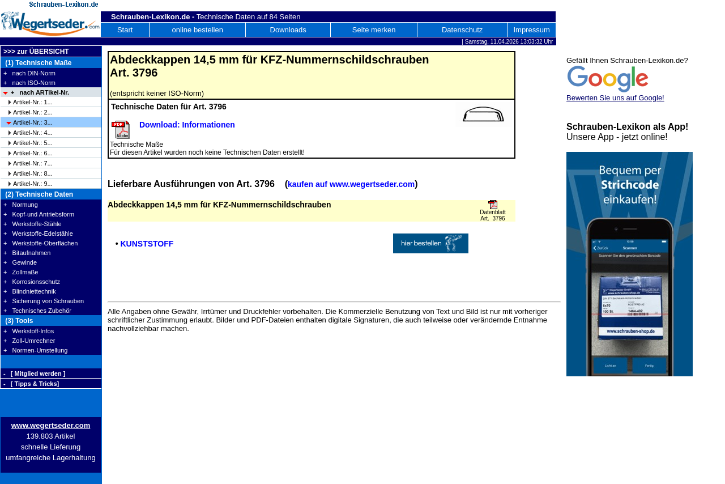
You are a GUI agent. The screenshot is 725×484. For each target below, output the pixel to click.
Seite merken (374, 30)
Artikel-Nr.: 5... (33, 142)
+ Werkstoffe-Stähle (32, 223)
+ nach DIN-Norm (29, 73)
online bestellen (197, 30)
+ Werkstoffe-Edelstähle (38, 233)
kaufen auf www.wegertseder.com (351, 184)
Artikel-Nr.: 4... (33, 132)
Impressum (531, 30)
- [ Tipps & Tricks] (31, 383)
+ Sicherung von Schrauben (43, 301)
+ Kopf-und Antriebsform (38, 214)
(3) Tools (18, 321)
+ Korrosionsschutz (31, 281)
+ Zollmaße (20, 272)
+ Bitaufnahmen (26, 252)
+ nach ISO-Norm (29, 82)
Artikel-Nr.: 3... (33, 122)
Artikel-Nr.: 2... (33, 112)
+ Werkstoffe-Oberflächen (40, 243)
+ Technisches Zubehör (37, 310)
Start (125, 30)
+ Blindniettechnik (29, 291)
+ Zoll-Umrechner (29, 340)
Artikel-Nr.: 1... (33, 102)
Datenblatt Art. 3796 (493, 215)
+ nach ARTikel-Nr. (40, 92)
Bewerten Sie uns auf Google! (615, 98)
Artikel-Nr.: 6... (33, 153)
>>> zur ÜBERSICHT (36, 52)
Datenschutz (462, 30)
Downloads (288, 30)
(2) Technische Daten (38, 194)
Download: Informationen (187, 124)
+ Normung (20, 204)
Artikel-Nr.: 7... (33, 163)
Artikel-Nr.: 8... (33, 173)
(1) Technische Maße (37, 63)
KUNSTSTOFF (146, 243)
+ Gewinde (20, 262)
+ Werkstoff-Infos (28, 331)
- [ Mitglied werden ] (34, 373)
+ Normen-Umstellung (35, 350)
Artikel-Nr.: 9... (33, 183)
